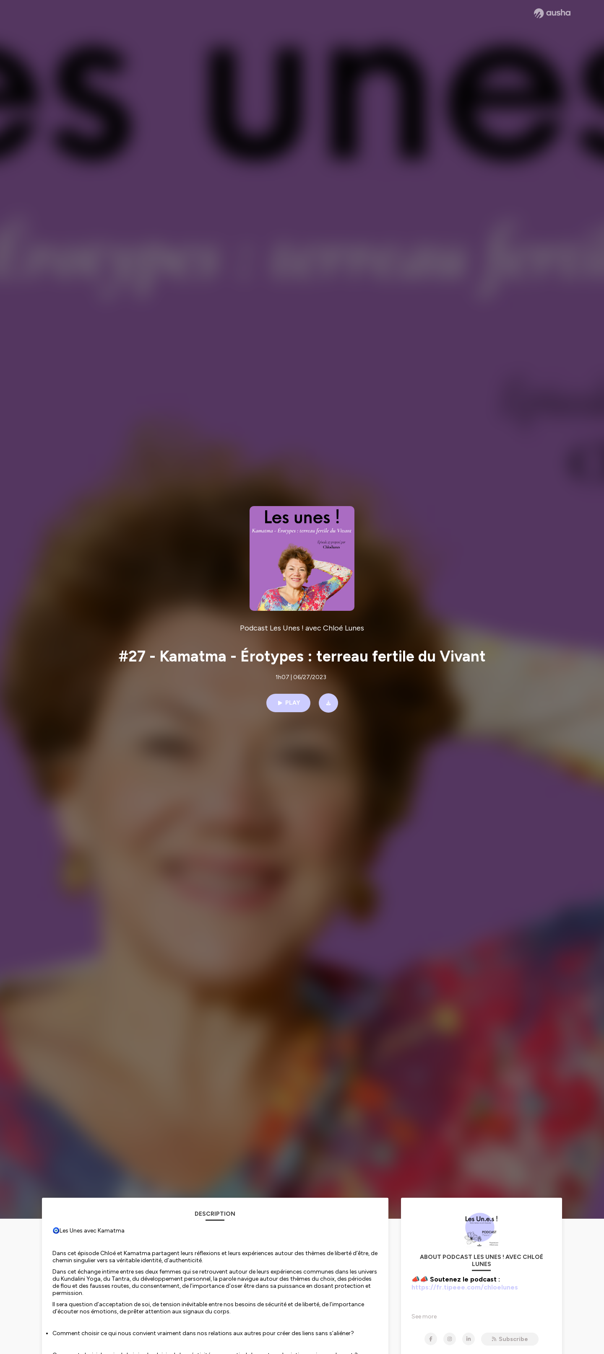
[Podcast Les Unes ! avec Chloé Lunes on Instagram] (449, 1339)
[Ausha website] (552, 13)
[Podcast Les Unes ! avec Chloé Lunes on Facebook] (430, 1339)
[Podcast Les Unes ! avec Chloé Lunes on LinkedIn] (468, 1339)
